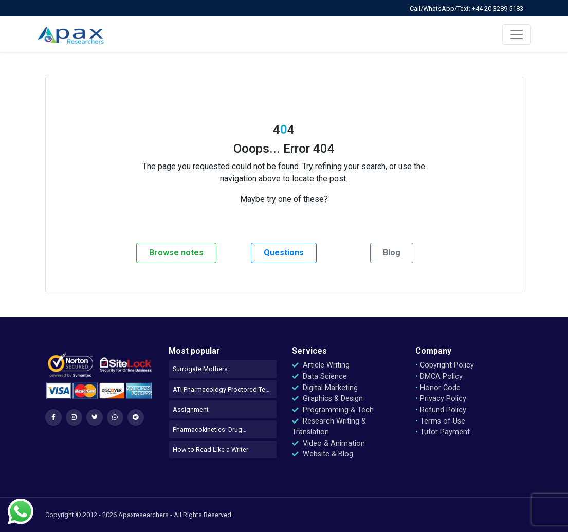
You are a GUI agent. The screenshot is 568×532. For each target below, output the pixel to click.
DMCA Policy (439, 376)
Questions (284, 253)
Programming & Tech (333, 410)
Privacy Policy (440, 398)
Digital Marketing (325, 387)
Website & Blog (322, 454)
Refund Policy (440, 410)
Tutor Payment (442, 432)
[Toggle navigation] (516, 34)
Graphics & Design (327, 398)
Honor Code (438, 387)
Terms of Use (440, 421)
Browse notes (176, 253)
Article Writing (321, 365)
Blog (391, 253)
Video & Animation (328, 443)
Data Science (319, 376)
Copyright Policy (444, 365)
